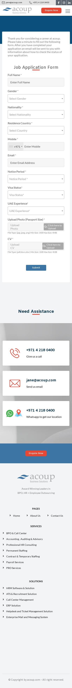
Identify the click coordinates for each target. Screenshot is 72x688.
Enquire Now (51, 10)
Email (12, 155)
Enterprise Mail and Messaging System (27, 617)
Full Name (15, 74)
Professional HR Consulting (21, 544)
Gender (13, 91)
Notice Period (17, 171)
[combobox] (36, 98)
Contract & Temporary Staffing (23, 556)
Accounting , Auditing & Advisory (24, 538)
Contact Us (57, 515)
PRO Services (13, 567)
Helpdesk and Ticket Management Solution (29, 611)
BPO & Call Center (16, 533)
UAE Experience (18, 203)
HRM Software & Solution (20, 588)
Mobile (13, 139)
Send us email (47, 383)
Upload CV (37, 246)
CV (10, 239)
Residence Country (20, 123)
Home (16, 515)
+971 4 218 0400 (41, 2)
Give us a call (47, 353)
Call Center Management (20, 599)
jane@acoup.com (14, 2)
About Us (35, 515)
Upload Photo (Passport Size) (26, 219)
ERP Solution (14, 605)
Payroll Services (15, 562)
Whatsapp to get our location (47, 413)
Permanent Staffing (16, 550)
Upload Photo (37, 226)
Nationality (15, 107)
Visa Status (15, 187)
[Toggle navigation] (68, 10)
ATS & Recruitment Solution (21, 593)
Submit (36, 267)
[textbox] (36, 98)
